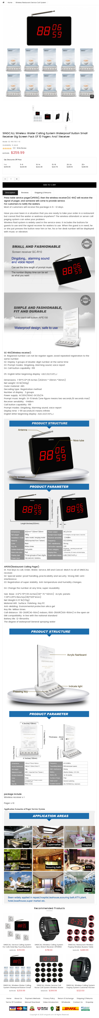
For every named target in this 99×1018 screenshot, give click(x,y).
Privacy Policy (49, 998)
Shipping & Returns (43, 193)
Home (10, 2)
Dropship (89, 1002)
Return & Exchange (66, 998)
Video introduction (50, 1002)
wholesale (65, 1002)
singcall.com (49, 1014)
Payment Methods (32, 998)
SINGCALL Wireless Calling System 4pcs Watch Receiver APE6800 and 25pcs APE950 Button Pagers (49, 947)
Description (10, 193)
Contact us (78, 1002)
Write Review (21, 148)
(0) (14, 148)
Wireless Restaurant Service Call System (31, 2)
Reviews (24, 193)
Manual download (32, 1002)
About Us (18, 998)
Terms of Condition (14, 1002)
